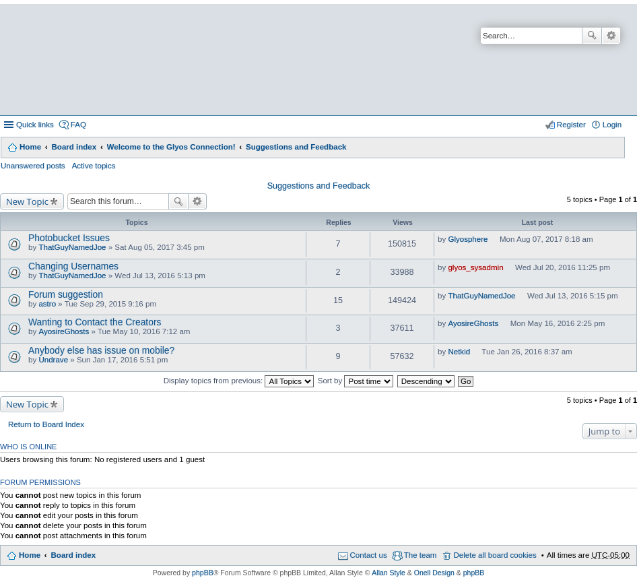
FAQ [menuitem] (78, 125)
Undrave (53, 360)
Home (30, 147)
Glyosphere (468, 239)
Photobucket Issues (69, 237)
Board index (73, 147)
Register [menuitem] (571, 125)
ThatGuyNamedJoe (72, 247)
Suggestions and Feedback (296, 147)
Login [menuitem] (612, 125)
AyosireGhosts (63, 331)
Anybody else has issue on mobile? (101, 350)
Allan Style (388, 573)
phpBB (202, 573)
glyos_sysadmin (475, 267)
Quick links (35, 125)
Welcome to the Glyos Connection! (171, 147)
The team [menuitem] (420, 555)
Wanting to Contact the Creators (94, 322)
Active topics (94, 166)
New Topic (27, 201)
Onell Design (434, 573)
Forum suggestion (65, 294)
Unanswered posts (33, 166)
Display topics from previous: (239, 381)
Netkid (459, 352)
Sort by (356, 381)
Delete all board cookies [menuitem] (494, 555)
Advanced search (611, 36)
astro (47, 304)
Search (592, 36)
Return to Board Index (46, 424)
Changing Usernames (73, 266)
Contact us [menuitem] (368, 555)
